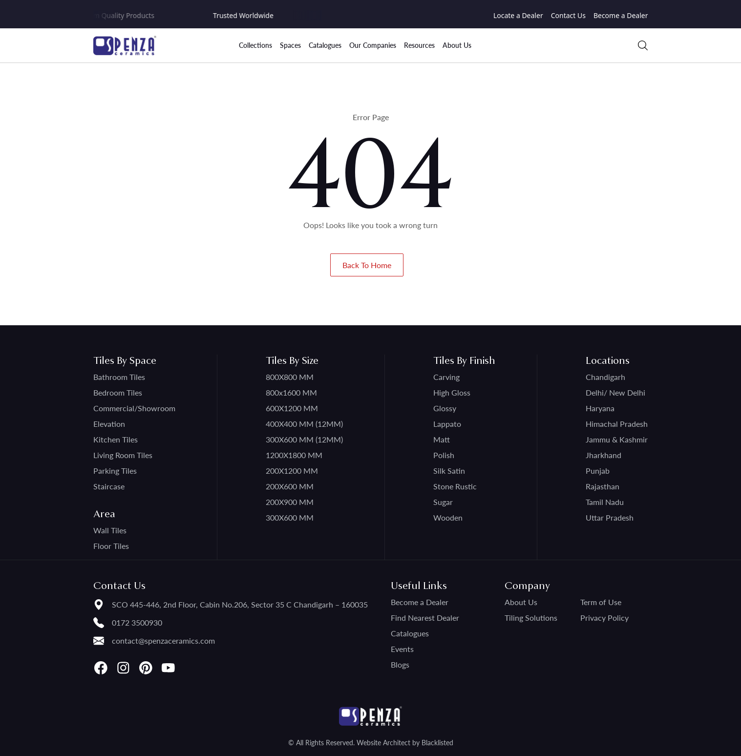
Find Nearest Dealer (425, 617)
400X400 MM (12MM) (304, 424)
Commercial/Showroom (134, 408)
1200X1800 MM (294, 455)
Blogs (400, 664)
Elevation (109, 424)
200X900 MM (290, 502)
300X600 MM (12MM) (304, 439)
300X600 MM (290, 517)
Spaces (290, 45)
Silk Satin (449, 470)
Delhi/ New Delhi (615, 392)
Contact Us (568, 15)
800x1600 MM (291, 392)
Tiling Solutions (531, 617)
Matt (441, 439)
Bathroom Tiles (119, 377)
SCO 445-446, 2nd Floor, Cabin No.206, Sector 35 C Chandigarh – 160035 (240, 604)
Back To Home (366, 265)
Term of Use (600, 602)
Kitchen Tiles (115, 439)
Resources (419, 45)
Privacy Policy (604, 617)
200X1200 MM (292, 470)
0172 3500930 (137, 622)
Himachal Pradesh (617, 424)
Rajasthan (602, 486)
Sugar (443, 502)
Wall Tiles (110, 530)
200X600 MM (290, 486)
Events (402, 649)
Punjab (598, 470)
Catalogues (325, 45)
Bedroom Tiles (117, 392)
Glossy (444, 408)
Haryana (600, 408)
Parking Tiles (115, 470)
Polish (443, 455)
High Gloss (451, 392)
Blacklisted (437, 742)
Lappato (447, 424)
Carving (446, 377)
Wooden (448, 517)
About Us (457, 45)
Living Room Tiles (122, 455)
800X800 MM (290, 377)
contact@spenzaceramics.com (163, 640)
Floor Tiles (111, 546)
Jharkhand (603, 455)
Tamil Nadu (605, 502)
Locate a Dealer (518, 15)
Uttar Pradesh (610, 517)
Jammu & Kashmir (617, 439)
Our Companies (372, 45)
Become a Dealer (620, 15)
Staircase (109, 486)
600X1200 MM (292, 408)
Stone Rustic (455, 486)
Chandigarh (605, 377)
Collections (255, 45)
